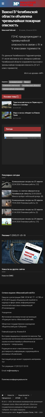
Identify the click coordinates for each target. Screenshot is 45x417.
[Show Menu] (3, 3)
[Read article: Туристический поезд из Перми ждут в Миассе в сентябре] (6, 104)
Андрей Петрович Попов (25, 412)
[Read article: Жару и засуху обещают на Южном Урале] (6, 115)
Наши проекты (23, 395)
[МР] (22, 252)
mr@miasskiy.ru (12, 371)
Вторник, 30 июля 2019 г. (28, 30)
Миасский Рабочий (8, 30)
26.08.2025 (17, 107)
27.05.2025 (17, 118)
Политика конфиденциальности (14, 379)
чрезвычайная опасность (13, 89)
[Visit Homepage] (24, 3)
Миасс (27, 82)
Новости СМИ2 (7, 276)
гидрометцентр (16, 82)
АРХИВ (17, 398)
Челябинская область (31, 85)
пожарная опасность (11, 85)
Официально (6, 398)
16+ (26, 398)
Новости (11, 395)
